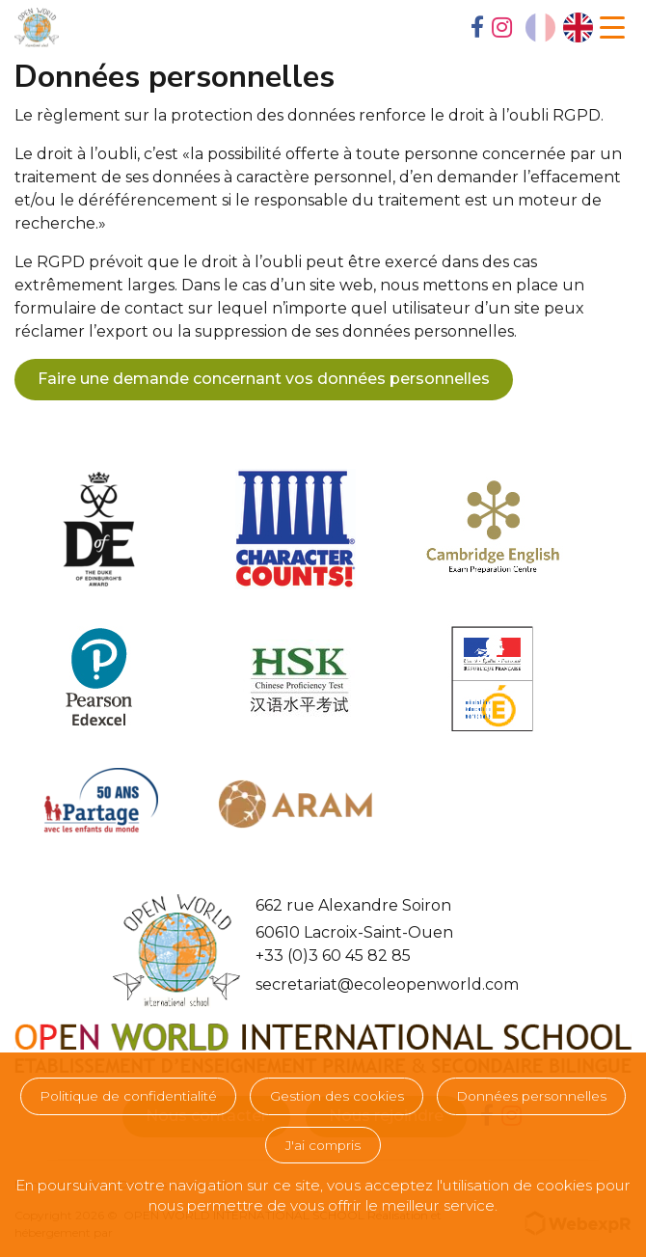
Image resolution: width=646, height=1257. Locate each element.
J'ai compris (323, 1145)
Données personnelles (531, 1096)
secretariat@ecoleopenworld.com (387, 984)
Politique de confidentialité (128, 1096)
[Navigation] (612, 28)
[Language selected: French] (559, 27)
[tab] (477, 28)
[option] (578, 27)
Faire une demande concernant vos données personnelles (264, 378)
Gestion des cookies (337, 1096)
